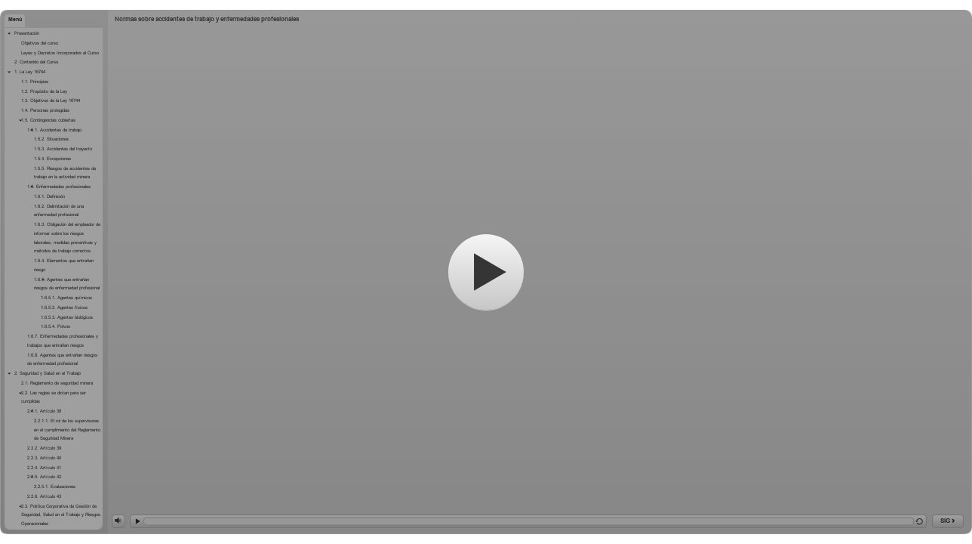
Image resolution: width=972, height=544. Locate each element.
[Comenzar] (486, 272)
